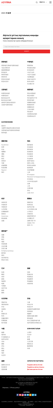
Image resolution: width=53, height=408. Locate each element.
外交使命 (30, 179)
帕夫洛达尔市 (5, 98)
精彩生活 (30, 344)
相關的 (3, 151)
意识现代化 (5, 257)
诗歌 (2, 237)
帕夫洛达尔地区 (6, 100)
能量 (28, 339)
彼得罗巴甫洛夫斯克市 (8, 102)
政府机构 (30, 167)
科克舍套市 (30, 70)
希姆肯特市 (30, 105)
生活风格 (4, 298)
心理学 (29, 332)
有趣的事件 (5, 318)
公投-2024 (30, 193)
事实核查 (30, 318)
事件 (2, 172)
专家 (2, 163)
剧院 (2, 279)
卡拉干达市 (30, 72)
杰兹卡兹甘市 (31, 79)
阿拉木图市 (30, 95)
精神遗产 (4, 231)
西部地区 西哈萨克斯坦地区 (10, 65)
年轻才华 (30, 304)
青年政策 (30, 149)
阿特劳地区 (5, 75)
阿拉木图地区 (31, 93)
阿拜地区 (4, 133)
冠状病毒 (4, 369)
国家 (28, 268)
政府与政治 (30, 161)
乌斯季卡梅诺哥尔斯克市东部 (10, 128)
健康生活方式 (5, 365)
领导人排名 (30, 163)
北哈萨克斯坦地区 (7, 105)
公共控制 (4, 209)
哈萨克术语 (5, 339)
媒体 (2, 290)
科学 (28, 337)
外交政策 (30, 147)
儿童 (28, 302)
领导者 (3, 334)
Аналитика (4, 216)
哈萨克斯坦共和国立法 (34, 323)
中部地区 (30, 62)
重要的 (29, 198)
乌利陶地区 (30, 77)
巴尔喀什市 (30, 84)
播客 (2, 344)
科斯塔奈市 (5, 95)
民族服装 (30, 281)
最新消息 (4, 141)
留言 (2, 158)
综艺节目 (4, 288)
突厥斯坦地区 (31, 102)
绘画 (2, 272)
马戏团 (3, 286)
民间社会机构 (31, 165)
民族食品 (30, 276)
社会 (2, 149)
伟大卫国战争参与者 (33, 320)
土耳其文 (30, 211)
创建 (2, 235)
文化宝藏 (4, 246)
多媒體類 (4, 165)
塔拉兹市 (30, 111)
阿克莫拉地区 (31, 68)
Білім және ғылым (33, 329)
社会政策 (30, 158)
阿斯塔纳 (30, 65)
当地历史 (30, 214)
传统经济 (4, 202)
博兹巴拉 (4, 302)
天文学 (29, 334)
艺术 (2, 268)
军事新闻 (4, 320)
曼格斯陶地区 (5, 70)
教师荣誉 (30, 346)
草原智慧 (4, 244)
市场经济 (4, 205)
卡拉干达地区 (31, 75)
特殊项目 (30, 311)
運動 (2, 154)
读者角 (3, 309)
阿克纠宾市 (5, 81)
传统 (28, 272)
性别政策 (30, 154)
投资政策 (30, 151)
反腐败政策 (5, 211)
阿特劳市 (4, 77)
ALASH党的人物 (32, 209)
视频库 (29, 314)
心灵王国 (30, 341)
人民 (28, 186)
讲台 (28, 190)
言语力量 (4, 248)
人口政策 (30, 156)
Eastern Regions (7, 122)
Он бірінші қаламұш (7, 251)
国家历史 (30, 202)
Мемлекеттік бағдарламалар (36, 177)
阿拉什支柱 (5, 260)
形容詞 (3, 161)
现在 (28, 141)
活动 (2, 341)
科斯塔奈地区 (5, 93)
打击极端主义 (5, 337)
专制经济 (4, 207)
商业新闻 (4, 218)
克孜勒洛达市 (31, 116)
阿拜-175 (29, 225)
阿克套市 (4, 72)
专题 (2, 329)
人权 (28, 172)
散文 (2, 239)
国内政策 (30, 145)
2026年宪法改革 (32, 181)
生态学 (3, 355)
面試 (2, 156)
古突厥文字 (30, 218)
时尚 (2, 316)
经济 (2, 198)
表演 (2, 276)
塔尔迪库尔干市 (32, 98)
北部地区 (4, 89)
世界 (2, 147)
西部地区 (4, 62)
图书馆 (3, 253)
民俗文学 (30, 307)
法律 (28, 183)
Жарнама (5, 387)
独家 (2, 350)
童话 (2, 255)
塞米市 (3, 126)
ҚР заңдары (30, 174)
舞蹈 (2, 274)
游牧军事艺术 (31, 216)
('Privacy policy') (15, 387)
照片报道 (4, 323)
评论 (2, 346)
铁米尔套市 (30, 81)
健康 (2, 332)
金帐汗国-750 (31, 221)
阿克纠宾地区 (5, 79)
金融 (2, 221)
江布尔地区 (30, 109)
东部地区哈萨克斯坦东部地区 (10, 130)
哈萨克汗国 (30, 207)
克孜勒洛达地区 (32, 114)
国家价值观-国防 (32, 316)
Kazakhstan (5, 145)
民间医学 (4, 367)
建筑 (2, 292)
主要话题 (30, 188)
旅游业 (3, 214)
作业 (2, 307)
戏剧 (2, 241)
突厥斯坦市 (30, 107)
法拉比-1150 (31, 223)
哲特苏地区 (30, 100)
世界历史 (30, 205)
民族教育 (30, 279)
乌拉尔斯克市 (5, 68)
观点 (2, 348)
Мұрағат (4, 170)
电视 (2, 283)
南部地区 (30, 89)
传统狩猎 (30, 283)
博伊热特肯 (5, 304)
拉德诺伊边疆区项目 (33, 309)
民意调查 (4, 167)
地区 (2, 353)
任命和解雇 (30, 170)
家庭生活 (4, 314)
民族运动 (30, 274)
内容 (28, 348)
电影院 (3, 281)
